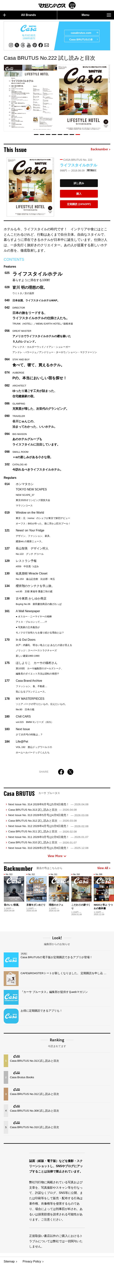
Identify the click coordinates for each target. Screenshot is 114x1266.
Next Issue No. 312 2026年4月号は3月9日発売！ (48, 826)
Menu (96, 15)
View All (103, 868)
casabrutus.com (84, 32)
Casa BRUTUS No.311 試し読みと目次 (42, 831)
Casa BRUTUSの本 (83, 39)
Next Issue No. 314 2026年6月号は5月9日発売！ (48, 804)
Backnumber (100, 149)
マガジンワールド (57, 5)
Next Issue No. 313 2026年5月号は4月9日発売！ (48, 815)
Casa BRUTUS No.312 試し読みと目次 (42, 820)
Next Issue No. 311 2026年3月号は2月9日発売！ (48, 836)
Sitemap (9, 1261)
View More (57, 856)
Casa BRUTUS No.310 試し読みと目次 (42, 842)
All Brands (19, 15)
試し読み (79, 183)
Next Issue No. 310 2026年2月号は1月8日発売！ (48, 847)
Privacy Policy (32, 1261)
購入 (79, 193)
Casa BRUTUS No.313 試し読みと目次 (42, 809)
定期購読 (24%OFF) (79, 204)
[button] (36, 134)
